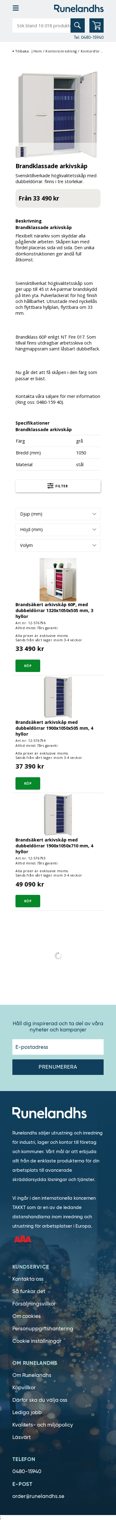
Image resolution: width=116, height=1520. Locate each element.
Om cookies (26, 1316)
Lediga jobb (27, 1412)
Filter (57, 487)
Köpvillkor (24, 1387)
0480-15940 (26, 1471)
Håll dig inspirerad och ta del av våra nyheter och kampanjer (58, 1027)
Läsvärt (21, 1437)
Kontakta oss (28, 1279)
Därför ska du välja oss (39, 1400)
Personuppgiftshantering (42, 1328)
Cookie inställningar (37, 1341)
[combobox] (58, 514)
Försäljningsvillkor (34, 1304)
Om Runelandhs (31, 1375)
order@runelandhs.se (38, 1496)
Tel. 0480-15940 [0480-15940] (89, 37)
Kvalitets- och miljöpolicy (42, 1425)
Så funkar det (28, 1291)
